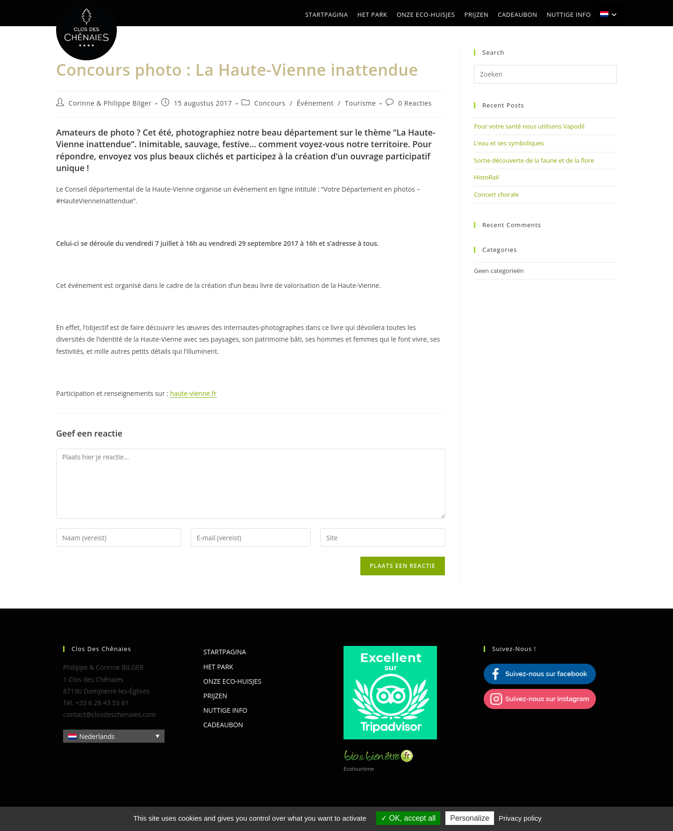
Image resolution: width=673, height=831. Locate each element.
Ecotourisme (359, 768)
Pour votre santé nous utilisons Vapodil (529, 126)
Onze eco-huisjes (232, 681)
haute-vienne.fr (193, 393)
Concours (270, 103)
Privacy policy (520, 818)
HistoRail (486, 177)
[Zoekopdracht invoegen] (545, 74)
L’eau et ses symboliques (509, 143)
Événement (315, 103)
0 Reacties (415, 103)
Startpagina (224, 651)
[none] (114, 736)
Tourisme (360, 103)
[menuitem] (609, 14)
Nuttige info (225, 710)
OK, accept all (408, 818)
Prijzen (215, 695)
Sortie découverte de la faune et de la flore (534, 160)
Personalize (469, 818)
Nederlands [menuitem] (97, 736)
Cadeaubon (223, 724)
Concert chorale (496, 194)
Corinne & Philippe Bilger (110, 103)
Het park (218, 666)
